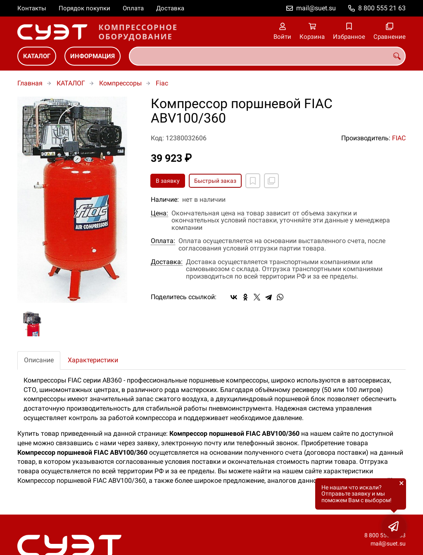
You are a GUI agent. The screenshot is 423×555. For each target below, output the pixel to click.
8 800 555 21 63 (382, 8)
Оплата (133, 8)
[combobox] (267, 56)
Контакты (31, 8)
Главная (30, 83)
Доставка (170, 8)
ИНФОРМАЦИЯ (92, 56)
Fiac (162, 83)
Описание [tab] (39, 360)
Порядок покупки (84, 8)
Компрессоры (120, 83)
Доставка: (167, 262)
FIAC (399, 138)
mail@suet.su (316, 8)
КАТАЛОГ (36, 56)
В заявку (168, 180)
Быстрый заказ (215, 180)
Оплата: (163, 241)
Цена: (159, 213)
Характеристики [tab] (93, 360)
